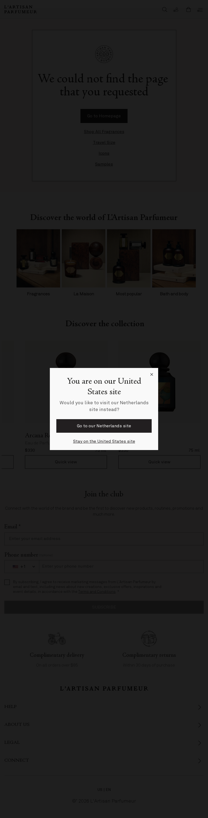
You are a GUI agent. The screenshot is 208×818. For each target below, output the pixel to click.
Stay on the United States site (104, 441)
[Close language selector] (151, 374)
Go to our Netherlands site (104, 426)
